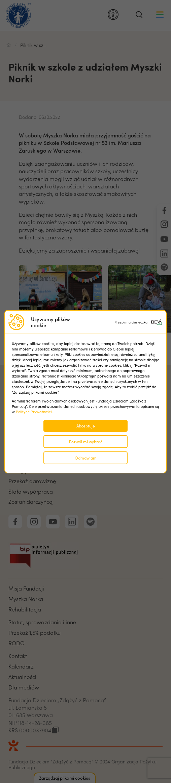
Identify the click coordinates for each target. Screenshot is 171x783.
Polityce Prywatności (34, 411)
